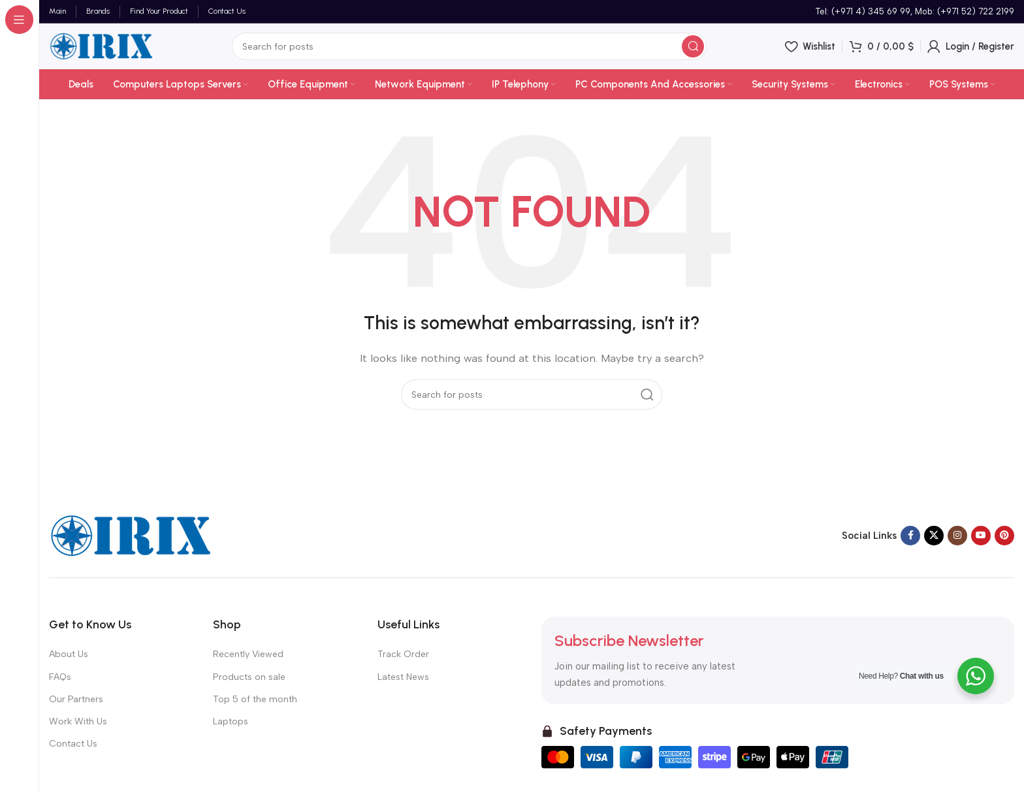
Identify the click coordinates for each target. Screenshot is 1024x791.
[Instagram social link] (957, 535)
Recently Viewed (248, 654)
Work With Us (78, 721)
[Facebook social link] (910, 535)
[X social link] (934, 535)
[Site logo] (101, 46)
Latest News (403, 677)
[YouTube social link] (981, 535)
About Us (68, 654)
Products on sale (249, 677)
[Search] (469, 46)
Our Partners (76, 699)
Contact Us (73, 743)
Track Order (403, 654)
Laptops (230, 721)
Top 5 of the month (255, 699)
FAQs (60, 677)
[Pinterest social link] (1004, 535)
